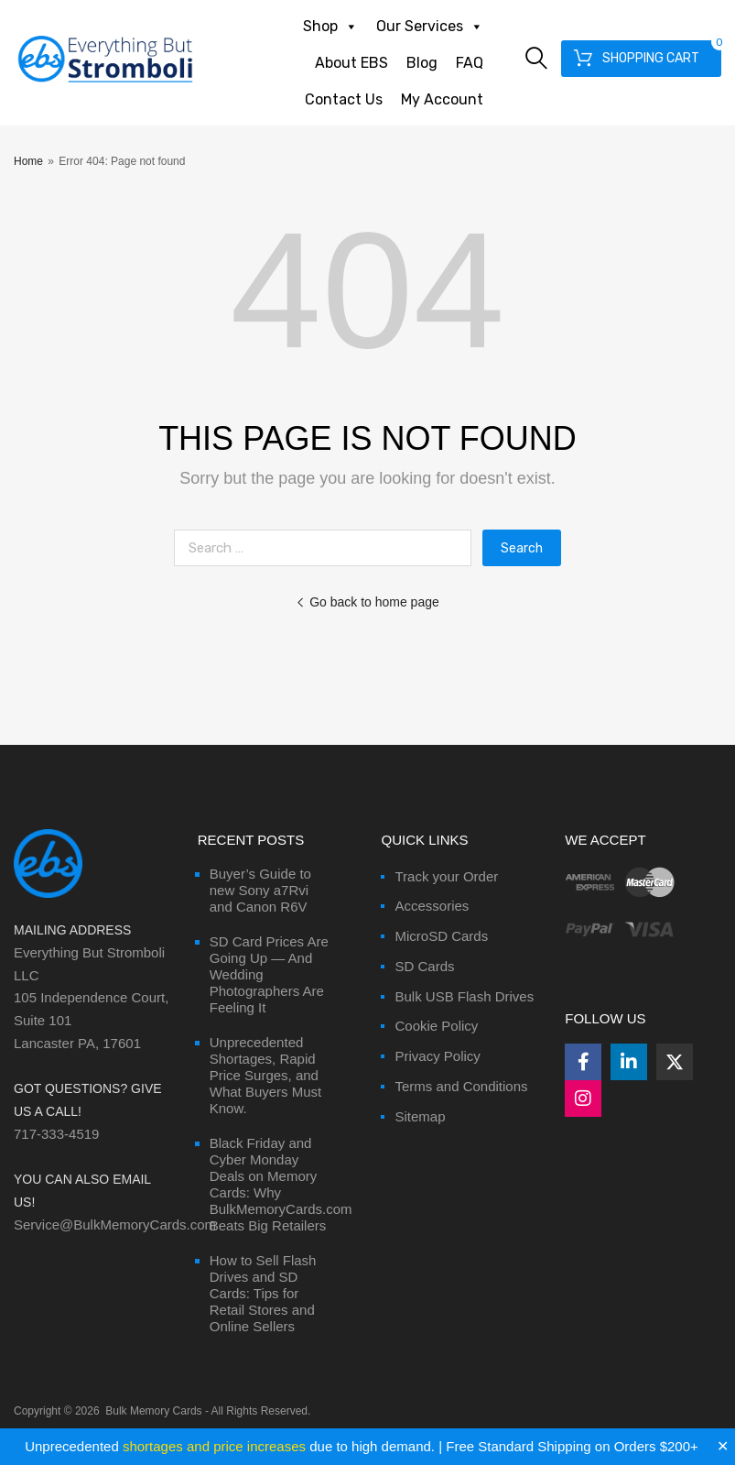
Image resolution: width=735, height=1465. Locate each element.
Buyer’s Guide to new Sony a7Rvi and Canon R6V (260, 890)
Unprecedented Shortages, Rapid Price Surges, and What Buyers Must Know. (266, 1075)
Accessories (432, 905)
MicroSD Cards (441, 936)
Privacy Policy (437, 1056)
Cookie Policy (436, 1025)
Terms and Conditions (461, 1086)
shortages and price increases (214, 1446)
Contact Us (344, 99)
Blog (422, 62)
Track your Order (446, 876)
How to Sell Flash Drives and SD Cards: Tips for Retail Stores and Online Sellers (263, 1293)
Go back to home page (367, 602)
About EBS (351, 62)
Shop (330, 26)
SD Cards (424, 966)
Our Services (429, 26)
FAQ (469, 62)
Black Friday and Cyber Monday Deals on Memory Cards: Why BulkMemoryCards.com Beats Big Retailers (281, 1184)
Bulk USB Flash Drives (464, 996)
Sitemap (420, 1116)
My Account (442, 99)
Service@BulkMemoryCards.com (115, 1224)
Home (28, 161)
